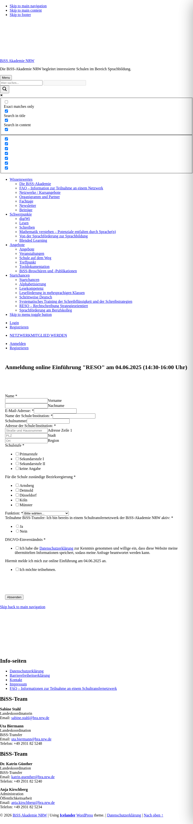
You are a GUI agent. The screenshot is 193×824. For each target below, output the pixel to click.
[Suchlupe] (4, 89)
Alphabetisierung (32, 284)
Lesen (24, 223)
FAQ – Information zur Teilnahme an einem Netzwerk (61, 188)
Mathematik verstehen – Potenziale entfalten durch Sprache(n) (67, 232)
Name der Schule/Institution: (29, 416)
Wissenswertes (21, 179)
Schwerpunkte (21, 214)
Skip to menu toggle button (31, 314)
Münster (26, 505)
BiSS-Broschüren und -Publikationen (48, 271)
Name (11, 396)
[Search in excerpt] (6, 129)
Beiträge (25, 210)
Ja (21, 526)
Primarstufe (29, 454)
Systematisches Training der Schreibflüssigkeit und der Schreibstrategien (75, 301)
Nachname (56, 406)
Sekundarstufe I (32, 459)
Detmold (26, 490)
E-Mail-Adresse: (19, 411)
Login (14, 323)
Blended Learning (33, 240)
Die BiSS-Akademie (35, 184)
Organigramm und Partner (39, 197)
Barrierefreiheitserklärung (30, 675)
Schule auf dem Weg (35, 258)
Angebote (17, 245)
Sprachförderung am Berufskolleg (45, 310)
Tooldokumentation (34, 266)
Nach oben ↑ (153, 815)
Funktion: (14, 513)
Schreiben (27, 227)
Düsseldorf (28, 495)
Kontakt (16, 680)
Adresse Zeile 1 (60, 430)
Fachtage (26, 201)
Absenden (14, 597)
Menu (6, 77)
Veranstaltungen (31, 253)
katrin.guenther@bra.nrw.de (33, 777)
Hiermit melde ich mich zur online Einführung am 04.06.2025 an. (56, 561)
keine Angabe (30, 468)
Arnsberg (27, 485)
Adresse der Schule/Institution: (30, 426)
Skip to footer (20, 15)
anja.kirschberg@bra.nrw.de (33, 803)
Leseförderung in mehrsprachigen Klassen (52, 293)
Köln (23, 500)
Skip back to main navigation (22, 607)
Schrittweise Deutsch (35, 297)
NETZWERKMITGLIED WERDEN (38, 335)
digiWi (24, 219)
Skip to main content (26, 10)
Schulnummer (16, 421)
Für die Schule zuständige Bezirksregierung (40, 477)
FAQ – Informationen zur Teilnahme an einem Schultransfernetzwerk (63, 688)
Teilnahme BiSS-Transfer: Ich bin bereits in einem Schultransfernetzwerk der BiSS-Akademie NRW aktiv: (89, 518)
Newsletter (27, 205)
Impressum (18, 684)
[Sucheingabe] (21, 83)
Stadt (52, 435)
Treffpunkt (27, 262)
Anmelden (18, 344)
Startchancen (20, 275)
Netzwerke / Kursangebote (40, 192)
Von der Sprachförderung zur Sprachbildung (53, 236)
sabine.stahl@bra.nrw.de (30, 718)
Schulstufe (14, 445)
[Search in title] (6, 111)
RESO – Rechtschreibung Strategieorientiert (53, 306)
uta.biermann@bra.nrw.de (31, 739)
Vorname (55, 400)
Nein (23, 531)
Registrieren (19, 327)
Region (53, 440)
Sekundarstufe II (32, 464)
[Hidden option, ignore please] (6, 138)
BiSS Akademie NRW (17, 61)
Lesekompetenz (31, 288)
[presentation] (42, 585)
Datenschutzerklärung (56, 548)
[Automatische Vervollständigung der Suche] (64, 83)
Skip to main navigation (28, 6)
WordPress (84, 815)
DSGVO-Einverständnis (25, 539)
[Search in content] (6, 120)
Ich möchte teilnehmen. (38, 569)
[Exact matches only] (6, 101)
